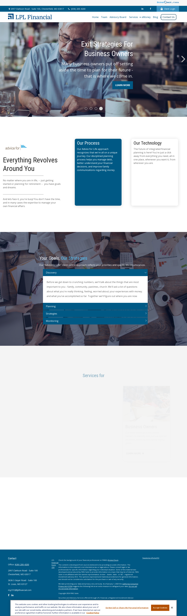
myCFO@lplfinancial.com (19, 590)
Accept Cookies (160, 607)
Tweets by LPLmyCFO (150, 558)
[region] (93, 608)
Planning (51, 310)
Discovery (51, 276)
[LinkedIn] (142, 9)
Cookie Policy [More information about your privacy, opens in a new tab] (92, 612)
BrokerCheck (113, 560)
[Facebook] (150, 9)
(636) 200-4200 (76, 8)
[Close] (172, 607)
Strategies (51, 317)
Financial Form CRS (55, 565)
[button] (95, 17)
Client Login (167, 8)
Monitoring (52, 324)
